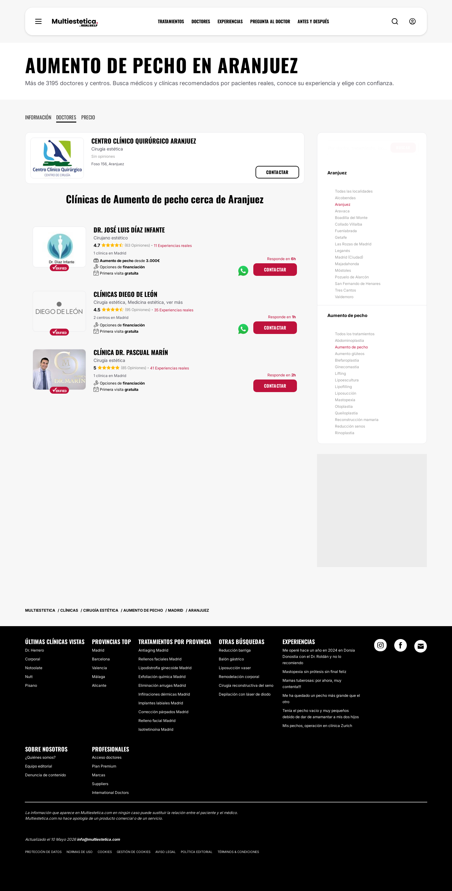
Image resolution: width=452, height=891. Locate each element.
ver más (174, 302)
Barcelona (101, 659)
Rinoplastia (344, 432)
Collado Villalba (348, 224)
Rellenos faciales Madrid (159, 659)
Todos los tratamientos (354, 333)
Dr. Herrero (34, 650)
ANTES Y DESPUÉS (313, 21)
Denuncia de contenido (45, 775)
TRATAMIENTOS (171, 21)
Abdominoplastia (349, 340)
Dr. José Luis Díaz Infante (129, 229)
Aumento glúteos (349, 353)
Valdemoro (344, 296)
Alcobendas (345, 197)
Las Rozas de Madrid (353, 244)
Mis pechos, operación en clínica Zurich (317, 725)
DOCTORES (200, 21)
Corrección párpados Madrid (163, 711)
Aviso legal (165, 852)
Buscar (403, 147)
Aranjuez (342, 204)
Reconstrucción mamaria (357, 419)
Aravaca (342, 211)
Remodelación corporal (239, 676)
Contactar (277, 172)
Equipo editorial (38, 766)
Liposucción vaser (235, 667)
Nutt (29, 676)
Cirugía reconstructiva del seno (246, 685)
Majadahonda (347, 263)
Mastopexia (345, 399)
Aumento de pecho (351, 347)
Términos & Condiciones (238, 852)
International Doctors (110, 792)
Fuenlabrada (346, 230)
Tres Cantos (345, 290)
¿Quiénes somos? (40, 757)
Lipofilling (343, 386)
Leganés (342, 250)
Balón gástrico (231, 659)
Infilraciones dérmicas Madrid (164, 694)
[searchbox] (359, 147)
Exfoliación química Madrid (162, 676)
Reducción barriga (235, 650)
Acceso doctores (106, 757)
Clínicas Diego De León (125, 294)
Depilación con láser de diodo (245, 694)
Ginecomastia (347, 366)
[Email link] (420, 646)
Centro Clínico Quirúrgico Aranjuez (143, 140)
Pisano (31, 685)
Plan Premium (104, 766)
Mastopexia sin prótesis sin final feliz (314, 671)
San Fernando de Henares (357, 283)
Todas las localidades (354, 191)
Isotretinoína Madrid (155, 729)
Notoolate (33, 667)
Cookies (105, 852)
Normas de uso (80, 852)
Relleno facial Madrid (156, 720)
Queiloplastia (346, 413)
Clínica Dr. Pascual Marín (131, 352)
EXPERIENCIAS (230, 21)
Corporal (32, 659)
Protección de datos (43, 852)
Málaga (98, 676)
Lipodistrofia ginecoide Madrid (164, 667)
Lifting (340, 373)
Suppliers (100, 783)
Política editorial (197, 852)
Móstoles (343, 270)
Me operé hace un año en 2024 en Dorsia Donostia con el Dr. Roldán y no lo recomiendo (318, 656)
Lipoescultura (347, 380)
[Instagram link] (380, 647)
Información (38, 117)
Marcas (98, 775)
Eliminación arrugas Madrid (162, 685)
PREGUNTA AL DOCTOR (270, 21)
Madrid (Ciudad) (349, 257)
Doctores (66, 117)
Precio (88, 117)
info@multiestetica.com (98, 839)
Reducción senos (350, 426)
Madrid (98, 650)
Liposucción (345, 393)
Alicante (99, 685)
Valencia (99, 667)
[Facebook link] (400, 647)
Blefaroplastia (347, 360)
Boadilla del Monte (351, 217)
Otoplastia (344, 406)
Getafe (341, 237)
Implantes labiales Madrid (160, 703)
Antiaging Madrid (153, 650)
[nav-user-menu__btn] (412, 21)
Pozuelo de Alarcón (352, 277)
